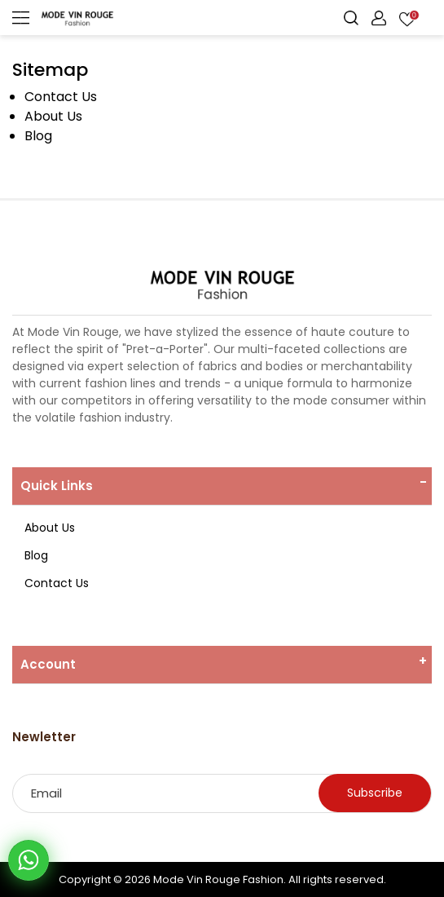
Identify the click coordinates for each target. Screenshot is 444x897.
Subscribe (374, 792)
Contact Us (60, 96)
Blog (38, 135)
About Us (53, 116)
